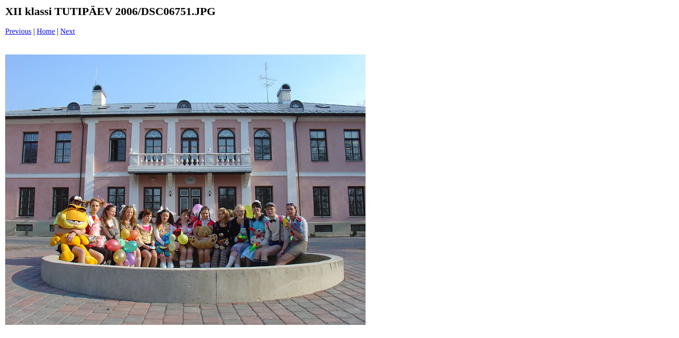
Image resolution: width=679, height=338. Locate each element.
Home (46, 31)
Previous (18, 31)
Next (68, 31)
